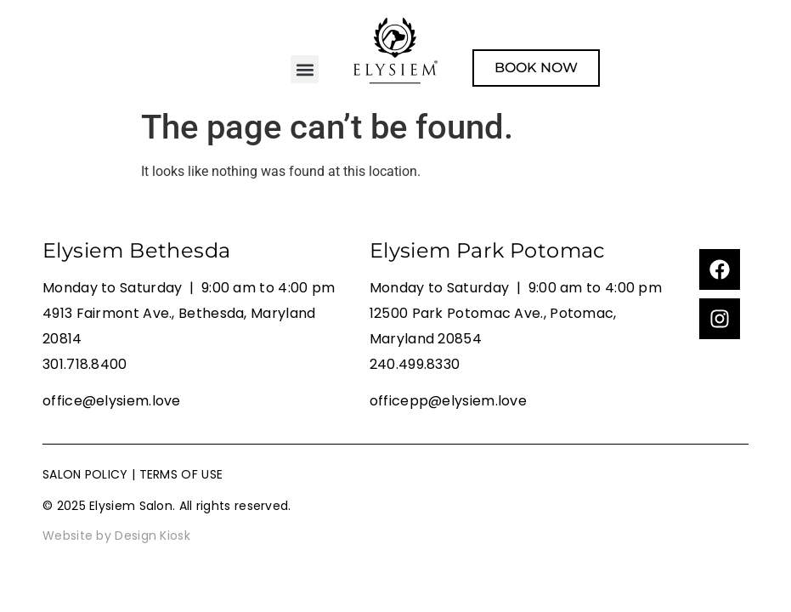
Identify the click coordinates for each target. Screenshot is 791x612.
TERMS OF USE (181, 474)
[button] (305, 69)
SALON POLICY (85, 474)
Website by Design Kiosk (116, 535)
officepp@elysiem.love (448, 401)
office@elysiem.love (111, 401)
